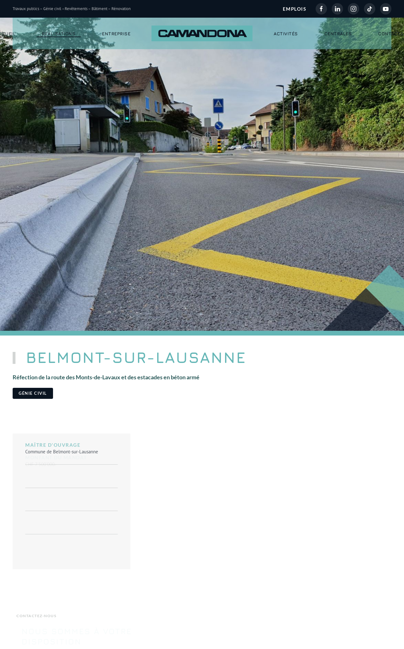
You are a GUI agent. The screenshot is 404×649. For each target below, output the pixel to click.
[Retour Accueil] (202, 33)
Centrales (338, 33)
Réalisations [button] (58, 33)
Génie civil (33, 393)
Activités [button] (286, 33)
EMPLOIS (294, 9)
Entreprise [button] (116, 33)
